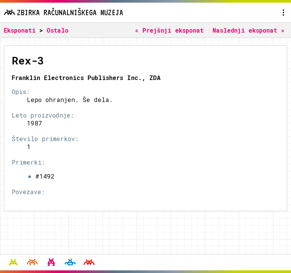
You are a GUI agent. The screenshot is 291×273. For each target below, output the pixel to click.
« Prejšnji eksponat (169, 30)
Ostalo (58, 30)
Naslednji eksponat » (249, 30)
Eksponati (20, 30)
